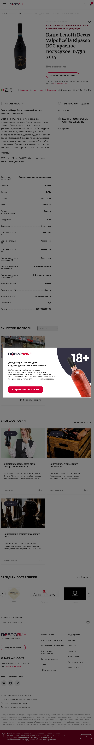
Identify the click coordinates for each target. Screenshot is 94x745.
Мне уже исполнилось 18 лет (25, 389)
